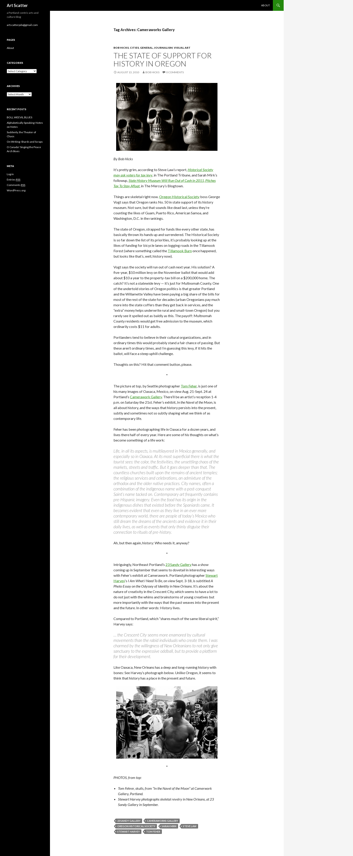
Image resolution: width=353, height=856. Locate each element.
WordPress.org (16, 190)
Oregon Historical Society (179, 197)
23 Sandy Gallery (178, 564)
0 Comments (175, 72)
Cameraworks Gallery (162, 820)
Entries (13, 179)
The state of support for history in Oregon (162, 59)
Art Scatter (17, 5)
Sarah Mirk (169, 826)
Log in (10, 174)
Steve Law (190, 826)
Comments (16, 185)
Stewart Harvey (128, 831)
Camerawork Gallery (146, 397)
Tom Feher (189, 386)
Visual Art (182, 47)
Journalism (163, 47)
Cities (134, 47)
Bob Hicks (121, 47)
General (146, 47)
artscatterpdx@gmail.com (22, 25)
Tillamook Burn (180, 251)
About (265, 5)
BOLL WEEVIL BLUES (19, 117)
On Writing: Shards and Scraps (25, 141)
